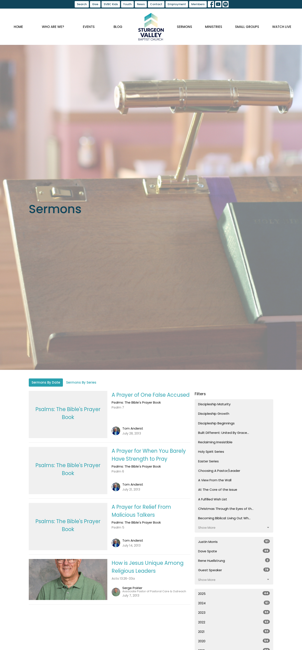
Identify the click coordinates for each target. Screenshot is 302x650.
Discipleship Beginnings (216, 423)
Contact (156, 4)
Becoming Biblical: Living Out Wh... (224, 518)
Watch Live (281, 26)
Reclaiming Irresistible (215, 442)
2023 (234, 612)
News (141, 4)
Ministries (213, 26)
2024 (234, 603)
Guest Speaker (234, 570)
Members (198, 4)
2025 (234, 593)
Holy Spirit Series (211, 451)
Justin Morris (234, 541)
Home (18, 26)
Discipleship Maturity (214, 404)
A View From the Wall (214, 480)
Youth (127, 4)
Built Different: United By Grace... (223, 432)
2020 (234, 641)
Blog (118, 26)
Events (89, 26)
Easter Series (208, 461)
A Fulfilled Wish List (212, 499)
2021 (234, 631)
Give (95, 4)
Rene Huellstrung (234, 560)
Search (82, 4)
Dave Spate (234, 551)
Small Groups (247, 26)
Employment (177, 4)
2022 (234, 622)
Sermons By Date (46, 382)
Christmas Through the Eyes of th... (225, 508)
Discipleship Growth (213, 413)
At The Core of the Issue (217, 489)
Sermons (184, 26)
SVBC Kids (111, 4)
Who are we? (53, 26)
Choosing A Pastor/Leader (219, 470)
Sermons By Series (81, 382)
